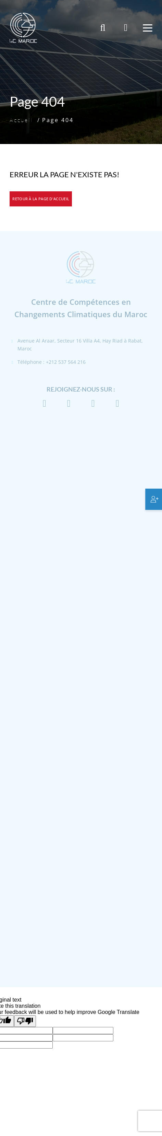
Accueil (21, 120)
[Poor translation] (25, 1021)
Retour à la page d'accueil (40, 198)
